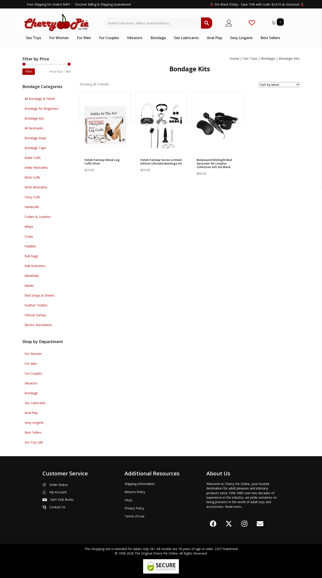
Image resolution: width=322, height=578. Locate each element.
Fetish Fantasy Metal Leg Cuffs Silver (102, 161)
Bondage (268, 58)
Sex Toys (250, 58)
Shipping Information (140, 484)
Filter (28, 71)
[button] (213, 523)
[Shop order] (279, 84)
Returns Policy (135, 492)
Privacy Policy (134, 508)
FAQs (128, 500)
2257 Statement (226, 549)
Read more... (234, 506)
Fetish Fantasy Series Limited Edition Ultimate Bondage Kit (161, 161)
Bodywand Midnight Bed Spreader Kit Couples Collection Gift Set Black (214, 163)
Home (234, 58)
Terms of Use (134, 516)
